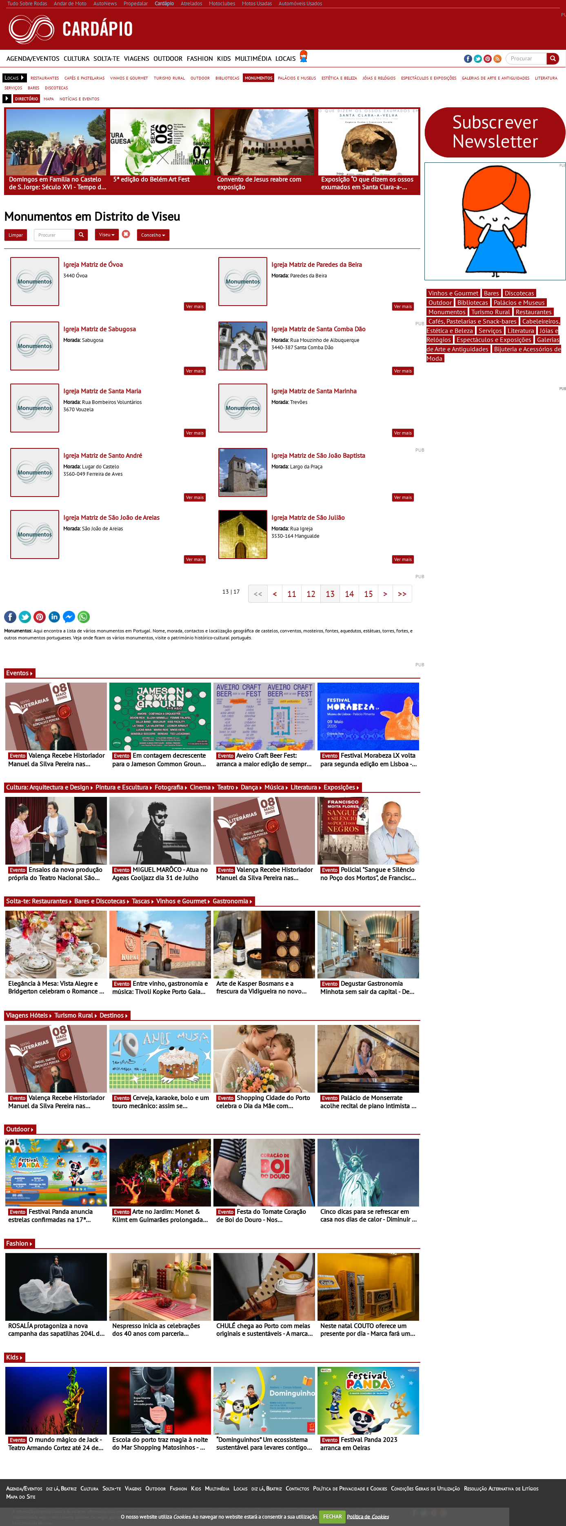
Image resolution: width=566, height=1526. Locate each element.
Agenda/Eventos (33, 58)
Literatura (306, 787)
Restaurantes (52, 901)
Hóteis (41, 1015)
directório (26, 98)
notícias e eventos (79, 98)
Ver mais (195, 306)
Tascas (143, 901)
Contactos (297, 1488)
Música (276, 787)
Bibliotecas (472, 302)
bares (33, 87)
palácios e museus (297, 77)
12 (310, 593)
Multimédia (253, 58)
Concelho (153, 235)
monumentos (258, 77)
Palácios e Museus (519, 302)
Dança (252, 787)
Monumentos (447, 312)
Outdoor (168, 58)
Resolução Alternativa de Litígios (501, 1488)
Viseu (107, 234)
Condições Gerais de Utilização (425, 1488)
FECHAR (332, 1516)
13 (330, 593)
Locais (285, 58)
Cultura (76, 58)
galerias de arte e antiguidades (495, 77)
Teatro (228, 787)
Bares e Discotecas (102, 901)
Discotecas (519, 293)
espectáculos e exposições (428, 77)
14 (349, 593)
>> (402, 593)
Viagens (136, 58)
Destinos (114, 1015)
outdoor (200, 77)
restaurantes (45, 77)
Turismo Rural (76, 1015)
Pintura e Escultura (124, 787)
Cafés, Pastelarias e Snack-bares (472, 321)
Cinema (202, 787)
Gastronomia (233, 901)
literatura (546, 77)
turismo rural (169, 77)
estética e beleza (339, 77)
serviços (13, 87)
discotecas (56, 87)
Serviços (490, 330)
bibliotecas (227, 77)
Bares (491, 293)
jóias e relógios (379, 77)
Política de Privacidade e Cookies (350, 1488)
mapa (49, 98)
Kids (224, 58)
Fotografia (171, 787)
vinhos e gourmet (129, 77)
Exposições (342, 787)
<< (257, 593)
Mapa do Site (20, 1496)
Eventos (19, 673)
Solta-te (106, 58)
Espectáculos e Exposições (494, 339)
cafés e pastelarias (84, 77)
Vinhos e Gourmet (183, 901)
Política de (367, 1516)
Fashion (200, 58)
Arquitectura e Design (61, 787)
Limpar (16, 235)
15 (368, 593)
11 (291, 593)
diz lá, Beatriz (61, 1488)
